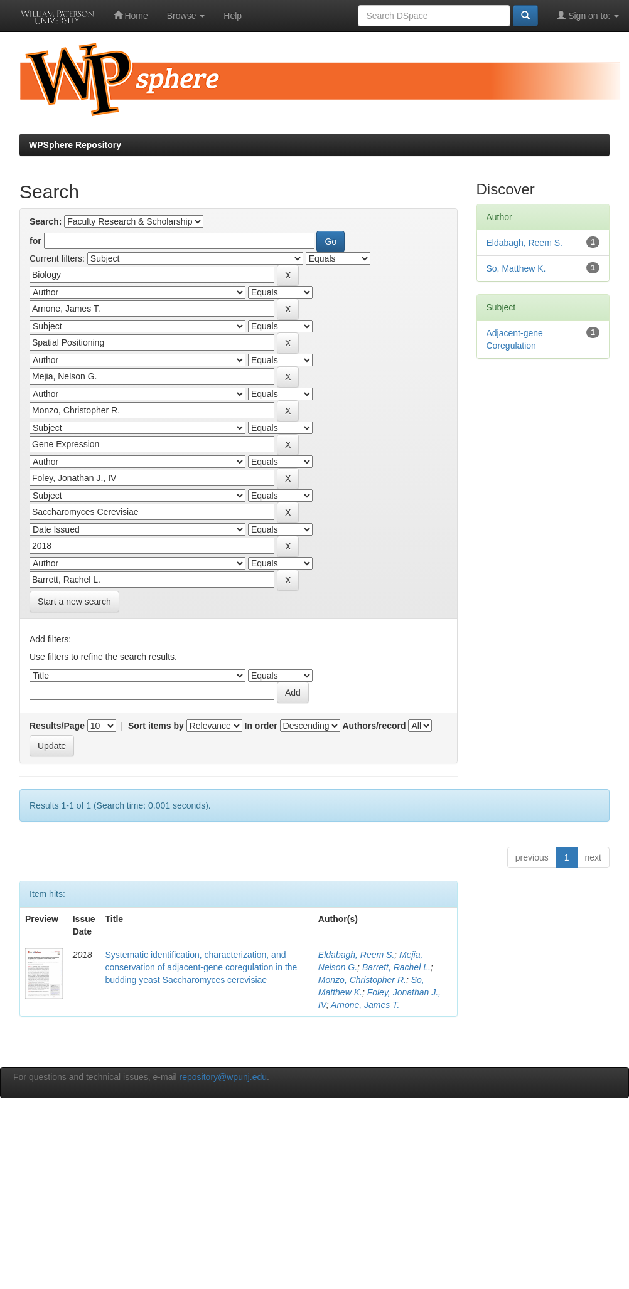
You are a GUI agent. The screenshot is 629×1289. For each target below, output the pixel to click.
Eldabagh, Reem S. (356, 955)
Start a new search (74, 602)
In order (261, 726)
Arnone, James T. (365, 1005)
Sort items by (156, 726)
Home (131, 15)
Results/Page (57, 726)
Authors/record (374, 726)
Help (232, 16)
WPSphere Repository (75, 145)
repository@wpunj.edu (223, 1077)
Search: (46, 221)
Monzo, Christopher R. (362, 980)
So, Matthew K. (516, 268)
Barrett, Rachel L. (396, 967)
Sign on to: (588, 15)
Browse (186, 16)
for (35, 241)
